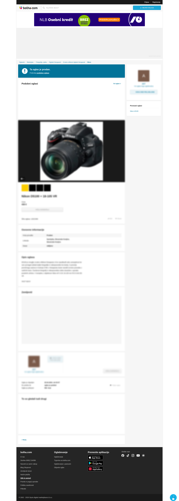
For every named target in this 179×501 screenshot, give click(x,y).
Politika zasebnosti (27, 485)
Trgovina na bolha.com (62, 460)
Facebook (122, 455)
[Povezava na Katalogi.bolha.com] (89, 19)
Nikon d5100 (134, 111)
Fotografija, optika (41, 62)
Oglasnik (22, 62)
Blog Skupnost (25, 467)
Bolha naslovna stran (28, 7)
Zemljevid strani (26, 471)
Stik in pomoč (25, 478)
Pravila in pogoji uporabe (29, 482)
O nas (22, 457)
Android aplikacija (95, 463)
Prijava (147, 2)
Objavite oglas (59, 467)
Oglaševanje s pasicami (62, 464)
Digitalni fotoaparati (55, 62)
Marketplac (30, 62)
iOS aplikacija (95, 457)
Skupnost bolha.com (143, 455)
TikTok (127, 455)
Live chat (173, 497)
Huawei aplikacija (95, 469)
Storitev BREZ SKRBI (28, 460)
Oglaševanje (58, 457)
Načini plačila (25, 474)
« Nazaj (24, 440)
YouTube (138, 455)
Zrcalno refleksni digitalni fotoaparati (74, 62)
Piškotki (23, 489)
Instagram (133, 455)
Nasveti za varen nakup (28, 464)
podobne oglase (43, 73)
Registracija (156, 2)
